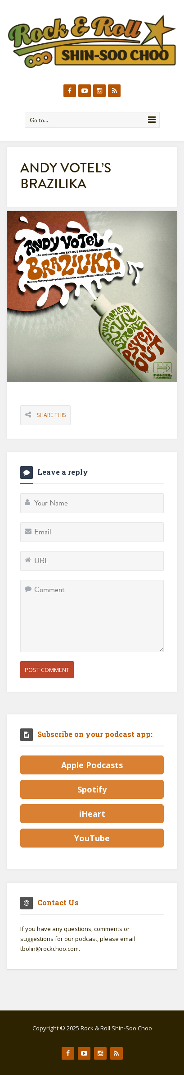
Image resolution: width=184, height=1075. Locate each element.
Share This (51, 415)
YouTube (92, 838)
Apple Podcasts (92, 765)
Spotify (92, 789)
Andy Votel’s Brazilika (65, 176)
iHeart (92, 813)
